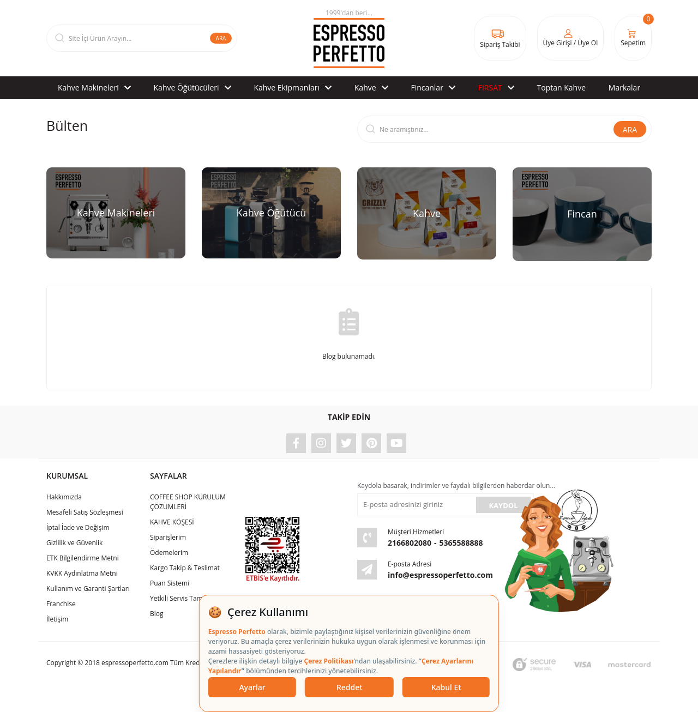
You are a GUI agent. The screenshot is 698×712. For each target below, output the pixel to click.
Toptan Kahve (561, 87)
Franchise (61, 603)
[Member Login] (570, 38)
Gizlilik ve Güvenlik (74, 542)
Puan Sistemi (169, 583)
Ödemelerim (169, 552)
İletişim (57, 619)
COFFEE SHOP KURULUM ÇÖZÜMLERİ (188, 501)
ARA (221, 38)
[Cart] (633, 38)
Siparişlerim (168, 537)
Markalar (624, 87)
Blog (157, 613)
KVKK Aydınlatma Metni (82, 573)
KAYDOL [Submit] (503, 505)
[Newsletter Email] (415, 505)
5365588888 (461, 543)
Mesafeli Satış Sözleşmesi (84, 512)
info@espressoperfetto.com (440, 575)
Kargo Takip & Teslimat (185, 567)
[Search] (141, 38)
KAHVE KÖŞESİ (172, 522)
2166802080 (409, 543)
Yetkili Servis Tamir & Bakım (192, 598)
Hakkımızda (64, 497)
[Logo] (349, 38)
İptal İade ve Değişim (78, 527)
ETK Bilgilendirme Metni (82, 558)
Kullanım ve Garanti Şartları (88, 588)
